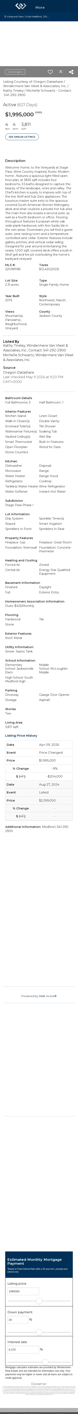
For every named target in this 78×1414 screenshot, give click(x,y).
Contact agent (15, 71)
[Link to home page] (20, 6)
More (40, 8)
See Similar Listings (22, 136)
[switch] (50, 71)
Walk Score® (48, 996)
